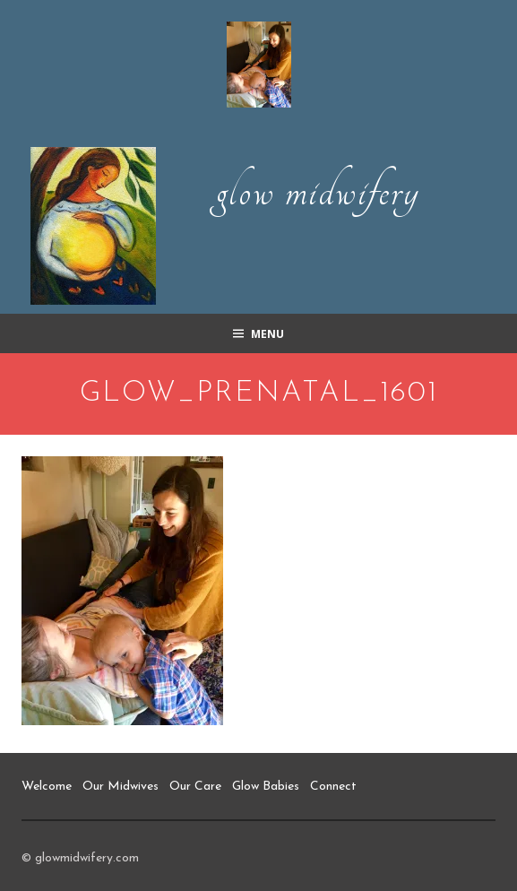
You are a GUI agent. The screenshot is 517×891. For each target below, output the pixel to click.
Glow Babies (265, 786)
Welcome (47, 786)
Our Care (195, 786)
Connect (333, 786)
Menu (267, 334)
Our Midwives (120, 786)
